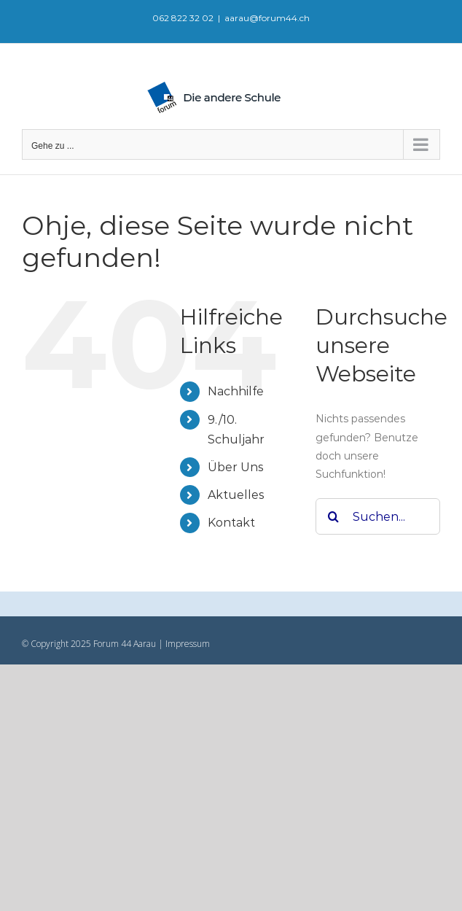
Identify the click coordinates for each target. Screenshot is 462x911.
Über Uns (235, 467)
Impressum (186, 643)
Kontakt (231, 523)
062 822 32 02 (183, 17)
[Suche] (334, 516)
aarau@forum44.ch (267, 17)
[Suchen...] (378, 516)
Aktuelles (236, 495)
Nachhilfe (236, 391)
